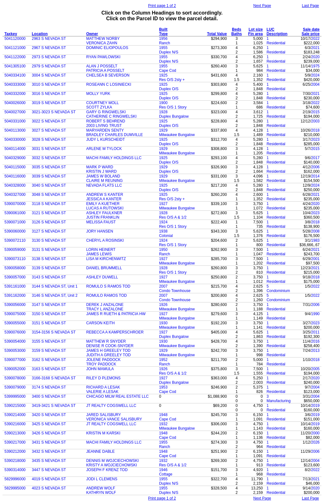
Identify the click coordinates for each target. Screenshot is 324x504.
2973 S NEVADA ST (49, 57)
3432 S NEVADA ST (49, 451)
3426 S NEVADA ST (49, 433)
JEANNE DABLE (100, 451)
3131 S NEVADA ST (49, 249)
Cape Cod (167, 70)
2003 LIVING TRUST (104, 125)
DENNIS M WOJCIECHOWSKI (112, 460)
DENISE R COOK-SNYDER (109, 346)
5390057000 (15, 277)
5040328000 (15, 185)
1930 (163, 323)
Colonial (166, 235)
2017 (315, 158)
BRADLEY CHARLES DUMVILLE (114, 135)
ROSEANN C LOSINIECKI (108, 84)
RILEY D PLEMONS (103, 378)
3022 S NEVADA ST (49, 121)
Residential (275, 43)
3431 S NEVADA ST (49, 442)
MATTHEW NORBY (103, 38)
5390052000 (15, 369)
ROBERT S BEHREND (105, 121)
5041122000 (15, 57)
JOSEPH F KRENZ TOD (107, 470)
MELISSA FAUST (100, 222)
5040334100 (15, 75)
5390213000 (15, 433)
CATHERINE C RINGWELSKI (111, 116)
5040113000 (15, 130)
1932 (163, 424)
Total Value (217, 34)
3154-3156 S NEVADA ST (54, 332)
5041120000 (15, 38)
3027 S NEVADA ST (49, 130)
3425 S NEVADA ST (49, 424)
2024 (315, 75)
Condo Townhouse (174, 291)
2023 (315, 139)
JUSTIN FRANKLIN (102, 217)
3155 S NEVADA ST (49, 341)
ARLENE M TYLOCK (104, 148)
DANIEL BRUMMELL (104, 268)
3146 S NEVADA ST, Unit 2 (55, 295)
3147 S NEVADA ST (49, 304)
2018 (315, 130)
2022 (315, 38)
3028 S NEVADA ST (49, 139)
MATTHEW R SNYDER (106, 341)
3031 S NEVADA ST (49, 148)
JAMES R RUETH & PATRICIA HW (116, 314)
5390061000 (15, 213)
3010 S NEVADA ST (49, 84)
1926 (163, 304)
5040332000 (15, 93)
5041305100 (15, 66)
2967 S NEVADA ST (49, 48)
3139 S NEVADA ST (49, 268)
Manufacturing (278, 401)
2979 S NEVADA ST (49, 66)
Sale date (311, 29)
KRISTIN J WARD (101, 171)
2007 (163, 286)
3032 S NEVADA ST (49, 158)
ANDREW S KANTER (104, 194)
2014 (315, 176)
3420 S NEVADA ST (49, 415)
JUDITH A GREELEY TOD (108, 355)
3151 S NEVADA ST (49, 323)
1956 (163, 38)
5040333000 (15, 84)
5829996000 (15, 479)
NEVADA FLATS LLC (104, 185)
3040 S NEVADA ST (49, 185)
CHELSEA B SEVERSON (107, 75)
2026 (315, 442)
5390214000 (15, 415)
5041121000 (15, 48)
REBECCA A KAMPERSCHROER (114, 332)
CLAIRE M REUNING (104, 180)
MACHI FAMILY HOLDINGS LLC (113, 158)
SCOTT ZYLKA (99, 107)
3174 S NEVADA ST (49, 387)
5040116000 (15, 176)
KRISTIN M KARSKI (103, 433)
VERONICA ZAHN (101, 43)
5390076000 (15, 332)
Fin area (255, 34)
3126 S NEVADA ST (49, 222)
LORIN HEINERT (100, 249)
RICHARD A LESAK (103, 387)
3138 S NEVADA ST (49, 259)
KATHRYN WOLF (101, 492)
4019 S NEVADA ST (49, 479)
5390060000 (15, 231)
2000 (315, 433)
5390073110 (15, 259)
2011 (315, 332)
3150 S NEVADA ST (49, 314)
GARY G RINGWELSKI (106, 112)
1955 (163, 48)
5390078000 (15, 378)
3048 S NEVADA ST (49, 194)
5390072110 (15, 240)
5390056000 (15, 304)
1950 (163, 249)
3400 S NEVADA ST (49, 396)
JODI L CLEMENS (101, 479)
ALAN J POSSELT (101, 66)
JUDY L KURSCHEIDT (105, 139)
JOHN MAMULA (100, 369)
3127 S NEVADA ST (49, 231)
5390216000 (15, 424)
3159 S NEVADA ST (49, 350)
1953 (163, 387)
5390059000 (15, 249)
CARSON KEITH (100, 323)
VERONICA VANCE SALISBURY (114, 419)
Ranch (164, 43)
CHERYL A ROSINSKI (105, 240)
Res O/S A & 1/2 (173, 217)
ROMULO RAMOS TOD (106, 295)
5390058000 (15, 268)
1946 (163, 470)
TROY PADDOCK (101, 364)
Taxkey (10, 34)
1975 (315, 66)
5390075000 (15, 314)
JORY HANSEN (99, 231)
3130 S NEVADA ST (49, 240)
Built (163, 29)
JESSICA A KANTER (103, 199)
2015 (315, 112)
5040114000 (15, 148)
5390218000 (15, 460)
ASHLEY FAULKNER (104, 213)
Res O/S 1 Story (173, 107)
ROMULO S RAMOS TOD (108, 286)
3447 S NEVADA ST (49, 470)
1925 (163, 75)
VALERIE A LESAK (102, 391)
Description (276, 34)
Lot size (256, 29)
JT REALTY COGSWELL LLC (111, 405)
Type (163, 34)
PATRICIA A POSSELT (105, 70)
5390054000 (15, 341)
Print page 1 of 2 (162, 5)
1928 (163, 112)
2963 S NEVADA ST (49, 38)
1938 (163, 231)
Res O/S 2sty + (172, 80)
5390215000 (15, 405)
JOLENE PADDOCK (103, 360)
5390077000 (15, 360)
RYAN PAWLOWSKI (103, 57)
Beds (236, 29)
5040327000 (15, 194)
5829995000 (15, 488)
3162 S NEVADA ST (49, 360)
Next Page (262, 5)
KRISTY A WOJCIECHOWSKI (111, 465)
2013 (315, 350)
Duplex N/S (168, 52)
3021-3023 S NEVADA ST (54, 112)
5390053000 (15, 350)
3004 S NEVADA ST (49, 75)
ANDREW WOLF (100, 488)
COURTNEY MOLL (102, 103)
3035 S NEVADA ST (49, 167)
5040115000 (15, 167)
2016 (315, 341)
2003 (315, 121)
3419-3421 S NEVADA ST (54, 405)
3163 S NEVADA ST (49, 369)
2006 (315, 167)
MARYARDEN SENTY (105, 130)
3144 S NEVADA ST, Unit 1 (55, 286)
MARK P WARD (99, 167)
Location (40, 34)
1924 (163, 222)
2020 (315, 57)
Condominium (278, 291)
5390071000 (15, 222)
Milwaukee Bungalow (177, 135)
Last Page (310, 5)
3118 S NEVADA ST (49, 204)
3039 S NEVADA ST (49, 176)
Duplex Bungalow (174, 116)
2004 (315, 84)
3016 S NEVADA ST (49, 93)
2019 (315, 405)
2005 (315, 369)
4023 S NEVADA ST (49, 488)
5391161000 (15, 286)
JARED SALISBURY (103, 415)
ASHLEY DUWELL (102, 277)
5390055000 (15, 323)
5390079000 (15, 387)
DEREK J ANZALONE (104, 304)
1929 (163, 130)
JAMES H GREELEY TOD (108, 350)
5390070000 (15, 204)
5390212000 (15, 451)
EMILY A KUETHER (103, 204)
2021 (315, 48)
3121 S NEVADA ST (49, 213)
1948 (163, 415)
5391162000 (15, 295)
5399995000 (15, 396)
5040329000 (15, 158)
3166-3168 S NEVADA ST (54, 378)
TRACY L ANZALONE (104, 309)
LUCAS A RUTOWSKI (104, 208)
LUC (270, 29)
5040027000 (15, 112)
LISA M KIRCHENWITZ (106, 259)
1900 (163, 103)
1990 (315, 314)
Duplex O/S (168, 89)
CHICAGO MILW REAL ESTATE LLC (117, 396)
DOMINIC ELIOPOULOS (107, 48)
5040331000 (15, 121)
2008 (315, 231)
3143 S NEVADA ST (49, 277)
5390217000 (15, 442)
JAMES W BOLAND (103, 176)
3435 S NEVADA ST (49, 460)
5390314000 (15, 470)
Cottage (165, 474)
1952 (163, 360)
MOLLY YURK (98, 93)
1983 (315, 240)
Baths (236, 34)
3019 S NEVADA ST (49, 103)
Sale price (311, 34)
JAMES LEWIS (99, 254)
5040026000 (15, 103)
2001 (315, 259)
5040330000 (15, 139)
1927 (163, 204)
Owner (92, 34)
